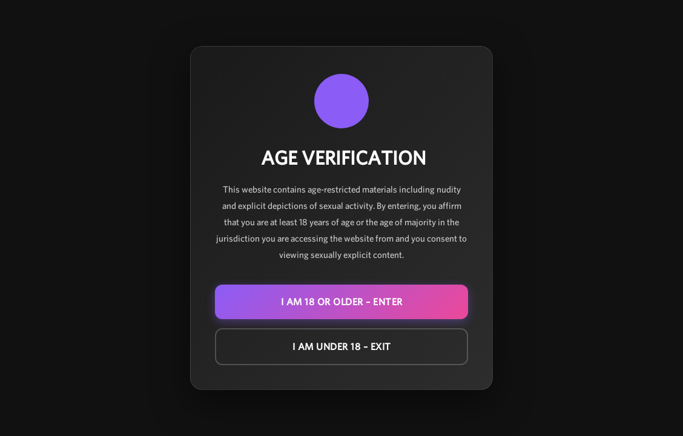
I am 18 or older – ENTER (342, 302)
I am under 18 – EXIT (341, 346)
